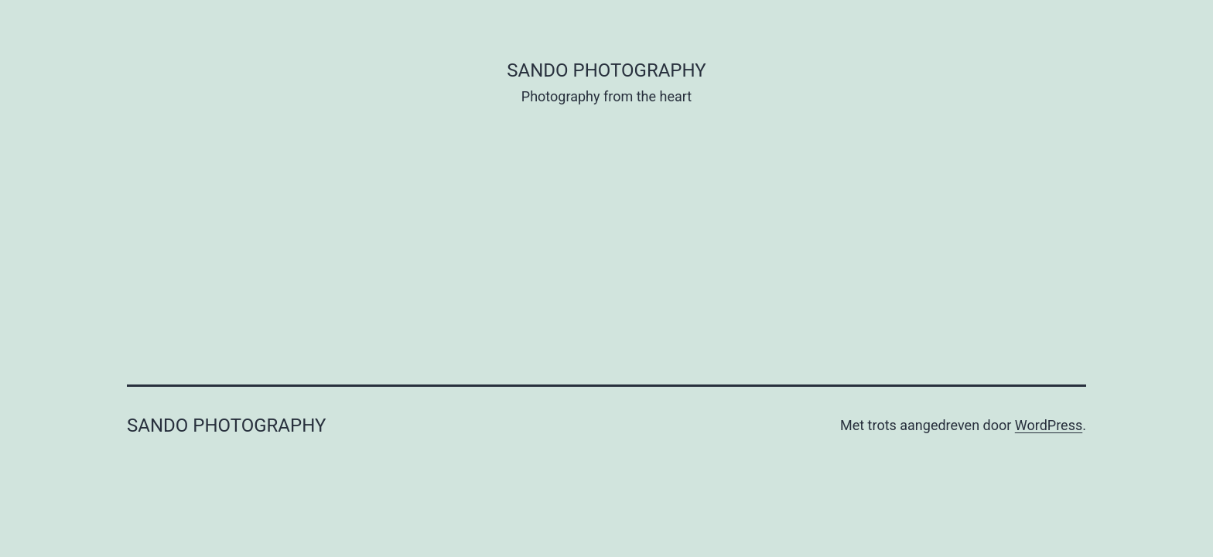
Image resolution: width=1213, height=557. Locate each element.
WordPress (1048, 425)
